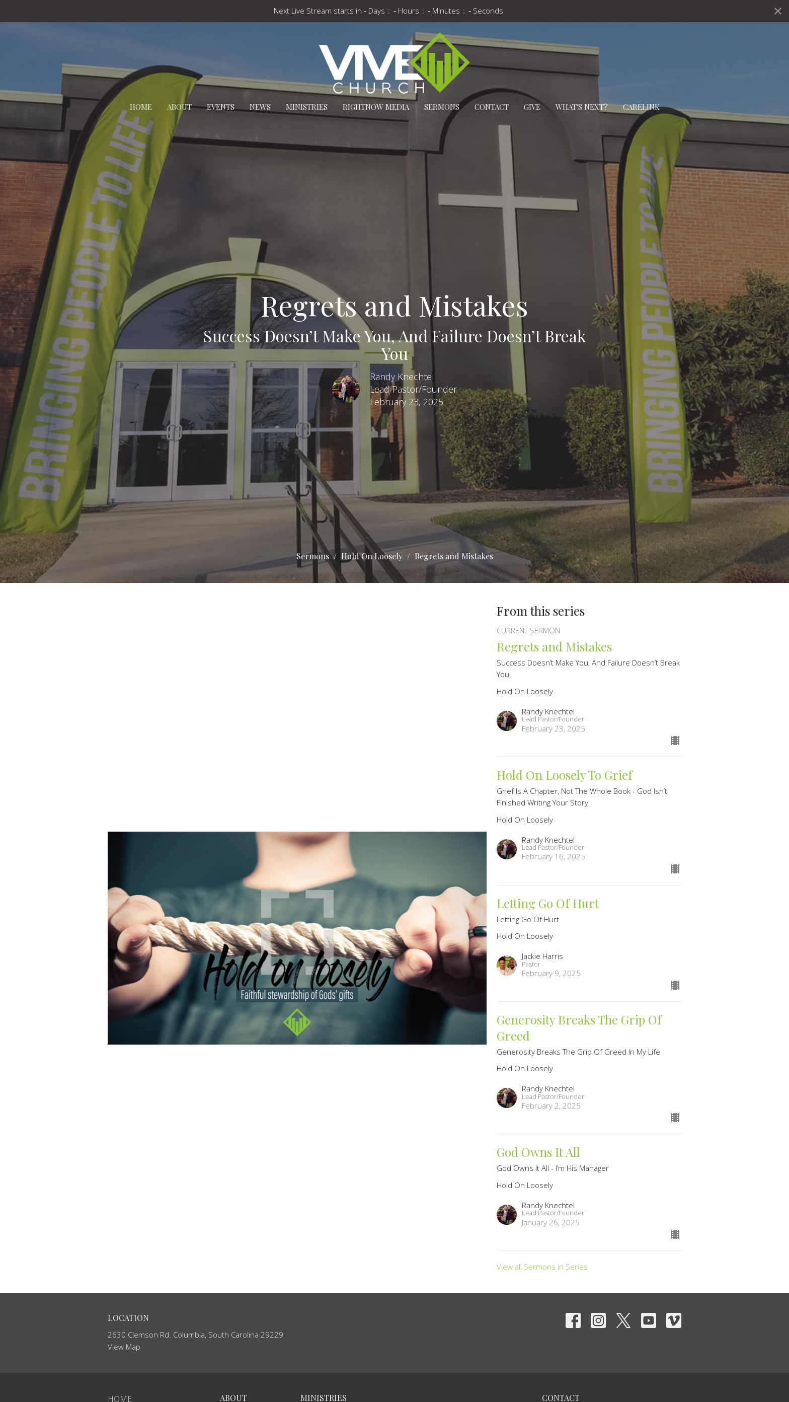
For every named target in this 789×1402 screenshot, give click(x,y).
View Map (124, 1347)
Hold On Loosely (372, 556)
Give (532, 107)
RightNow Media (376, 107)
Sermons (441, 107)
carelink (641, 107)
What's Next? (582, 107)
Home (141, 107)
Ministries (307, 107)
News (260, 107)
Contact (492, 107)
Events (220, 107)
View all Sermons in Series (542, 1267)
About (179, 107)
